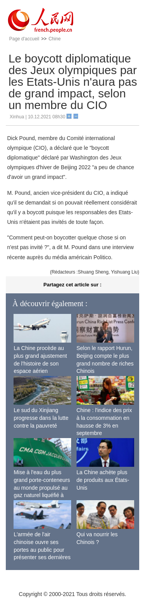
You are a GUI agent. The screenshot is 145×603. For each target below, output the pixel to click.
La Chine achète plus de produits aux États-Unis (103, 479)
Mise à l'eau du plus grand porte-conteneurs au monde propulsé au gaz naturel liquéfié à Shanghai (42, 487)
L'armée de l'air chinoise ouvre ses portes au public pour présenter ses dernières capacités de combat (42, 549)
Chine (54, 39)
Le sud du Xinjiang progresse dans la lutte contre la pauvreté (41, 417)
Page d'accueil (24, 39)
